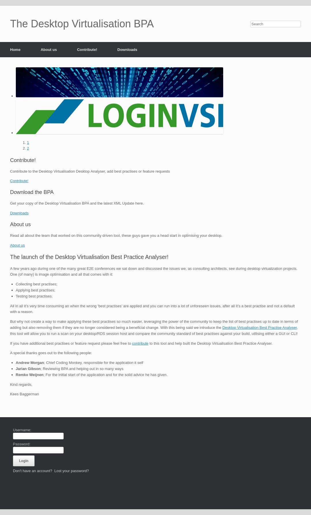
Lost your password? (71, 471)
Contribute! (87, 49)
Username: (22, 430)
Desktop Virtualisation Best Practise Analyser (259, 327)
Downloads (127, 49)
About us (49, 49)
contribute (140, 343)
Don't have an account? (32, 471)
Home (15, 49)
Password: (22, 444)
